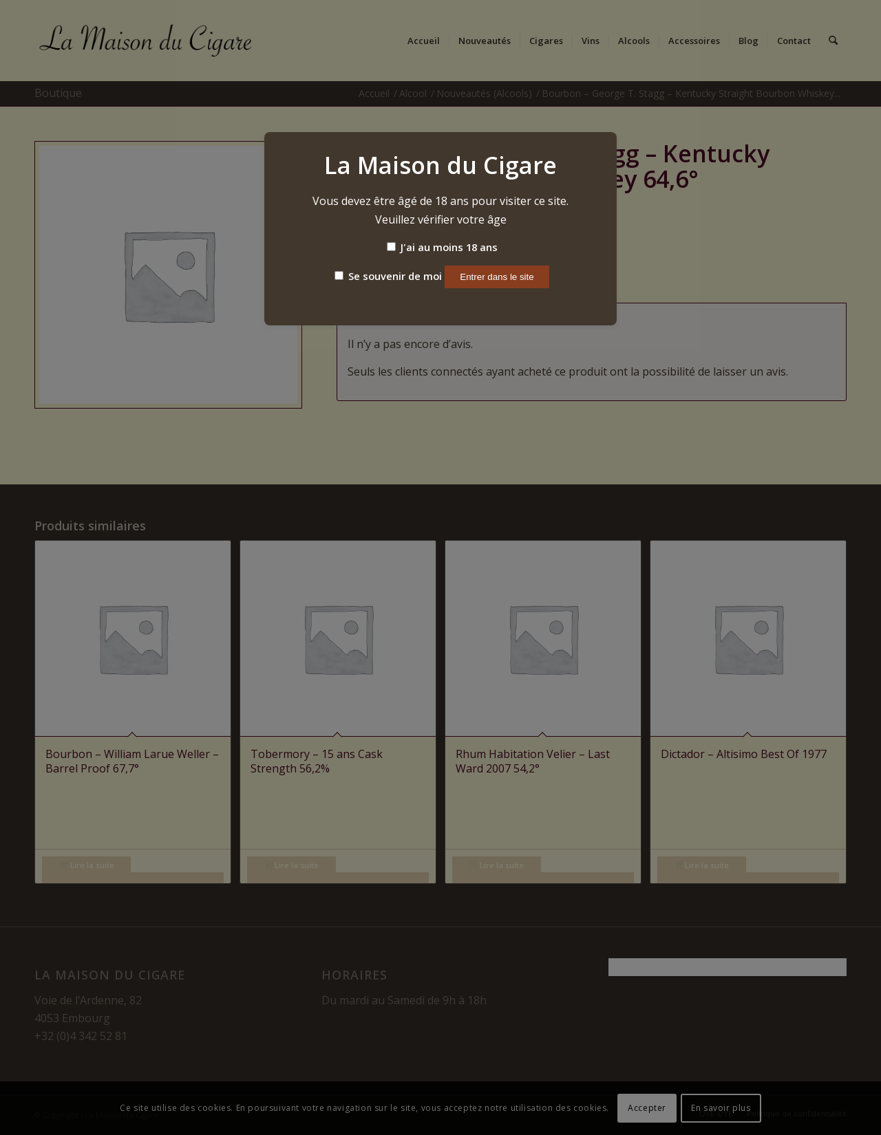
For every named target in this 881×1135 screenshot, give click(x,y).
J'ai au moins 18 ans (442, 247)
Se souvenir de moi (388, 276)
